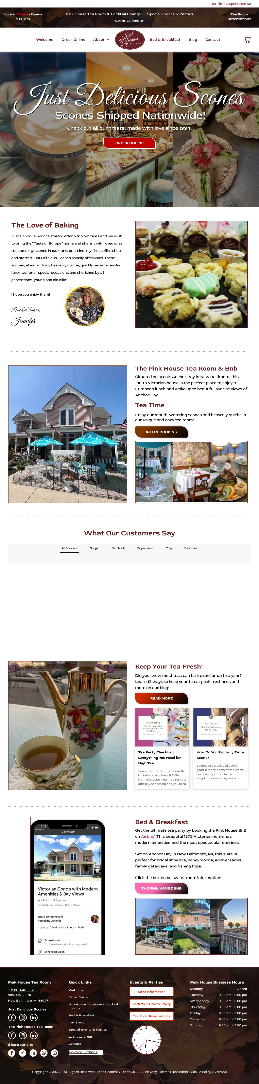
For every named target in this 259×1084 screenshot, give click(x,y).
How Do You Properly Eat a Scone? (220, 755)
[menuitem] (103, 14)
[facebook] (12, 1018)
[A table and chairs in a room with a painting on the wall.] (191, 472)
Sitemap (220, 1072)
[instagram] (23, 1018)
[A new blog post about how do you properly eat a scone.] (220, 727)
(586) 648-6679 (23, 990)
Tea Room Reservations (239, 16)
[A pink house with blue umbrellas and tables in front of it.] (154, 926)
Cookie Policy (201, 1072)
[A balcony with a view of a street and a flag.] (228, 926)
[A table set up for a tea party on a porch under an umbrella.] (154, 472)
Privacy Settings (83, 1052)
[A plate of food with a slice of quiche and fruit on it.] (228, 472)
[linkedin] (34, 1018)
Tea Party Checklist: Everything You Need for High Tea (159, 758)
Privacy (151, 1072)
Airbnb (147, 836)
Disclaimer (180, 1072)
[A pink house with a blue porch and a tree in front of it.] (191, 926)
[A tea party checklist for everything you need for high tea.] (162, 727)
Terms (164, 1072)
